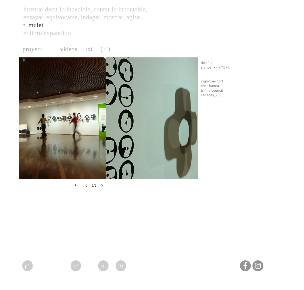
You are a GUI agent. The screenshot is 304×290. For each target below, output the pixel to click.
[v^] (76, 265)
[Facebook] (245, 265)
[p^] (27, 265)
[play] (76, 184)
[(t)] (121, 265)
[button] (63, 127)
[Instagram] (257, 265)
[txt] (103, 265)
